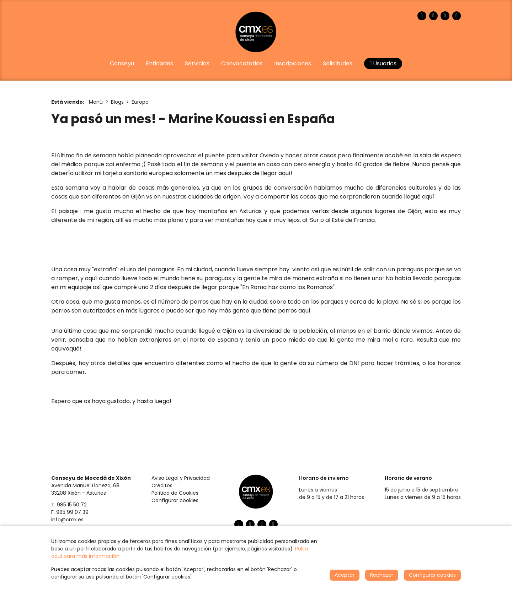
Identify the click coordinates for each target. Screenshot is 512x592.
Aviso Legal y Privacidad (180, 478)
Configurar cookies (174, 500)
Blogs (117, 101)
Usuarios (383, 63)
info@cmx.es (67, 519)
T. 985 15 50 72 (69, 504)
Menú (96, 101)
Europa (140, 101)
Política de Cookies (174, 492)
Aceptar (344, 575)
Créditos (161, 485)
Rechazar (381, 575)
